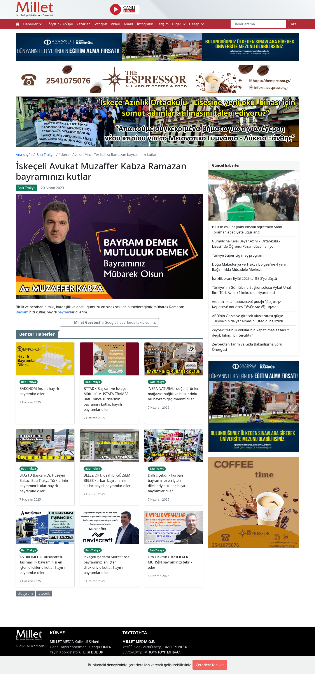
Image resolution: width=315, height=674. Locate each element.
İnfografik (145, 24)
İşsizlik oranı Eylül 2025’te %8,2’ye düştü (244, 278)
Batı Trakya (45, 154)
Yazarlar (83, 24)
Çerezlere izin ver (210, 664)
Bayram (22, 312)
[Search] (258, 24)
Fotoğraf (100, 24)
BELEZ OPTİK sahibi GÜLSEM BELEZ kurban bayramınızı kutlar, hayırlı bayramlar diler (107, 480)
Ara (294, 24)
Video (115, 24)
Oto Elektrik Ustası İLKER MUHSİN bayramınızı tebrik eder (170, 562)
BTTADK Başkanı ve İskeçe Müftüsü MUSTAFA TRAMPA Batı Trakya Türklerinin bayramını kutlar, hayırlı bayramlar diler (106, 399)
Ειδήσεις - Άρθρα (59, 24)
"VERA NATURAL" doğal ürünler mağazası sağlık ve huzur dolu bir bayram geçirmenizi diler (173, 393)
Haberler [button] (32, 24)
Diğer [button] (179, 24)
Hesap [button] (196, 24)
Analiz (128, 24)
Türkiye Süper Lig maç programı (238, 255)
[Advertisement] (253, 587)
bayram (64, 312)
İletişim (163, 24)
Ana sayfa (24, 154)
